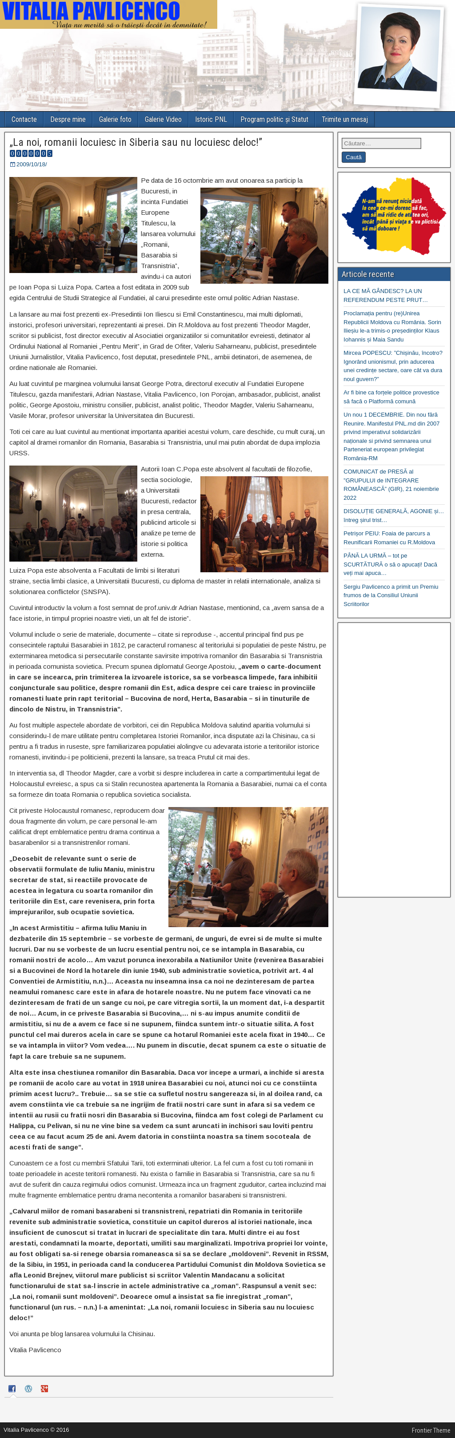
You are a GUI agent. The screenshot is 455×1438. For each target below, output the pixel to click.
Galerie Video (163, 119)
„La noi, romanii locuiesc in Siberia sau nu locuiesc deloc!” (135, 142)
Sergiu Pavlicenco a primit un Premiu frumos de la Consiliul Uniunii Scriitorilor (390, 595)
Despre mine (68, 119)
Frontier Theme (431, 1430)
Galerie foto (115, 119)
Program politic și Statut (274, 119)
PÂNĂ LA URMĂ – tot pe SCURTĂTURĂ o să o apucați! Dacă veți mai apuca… (390, 564)
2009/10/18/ (31, 164)
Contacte (24, 119)
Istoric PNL (211, 119)
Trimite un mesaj (345, 119)
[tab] (13, 1390)
